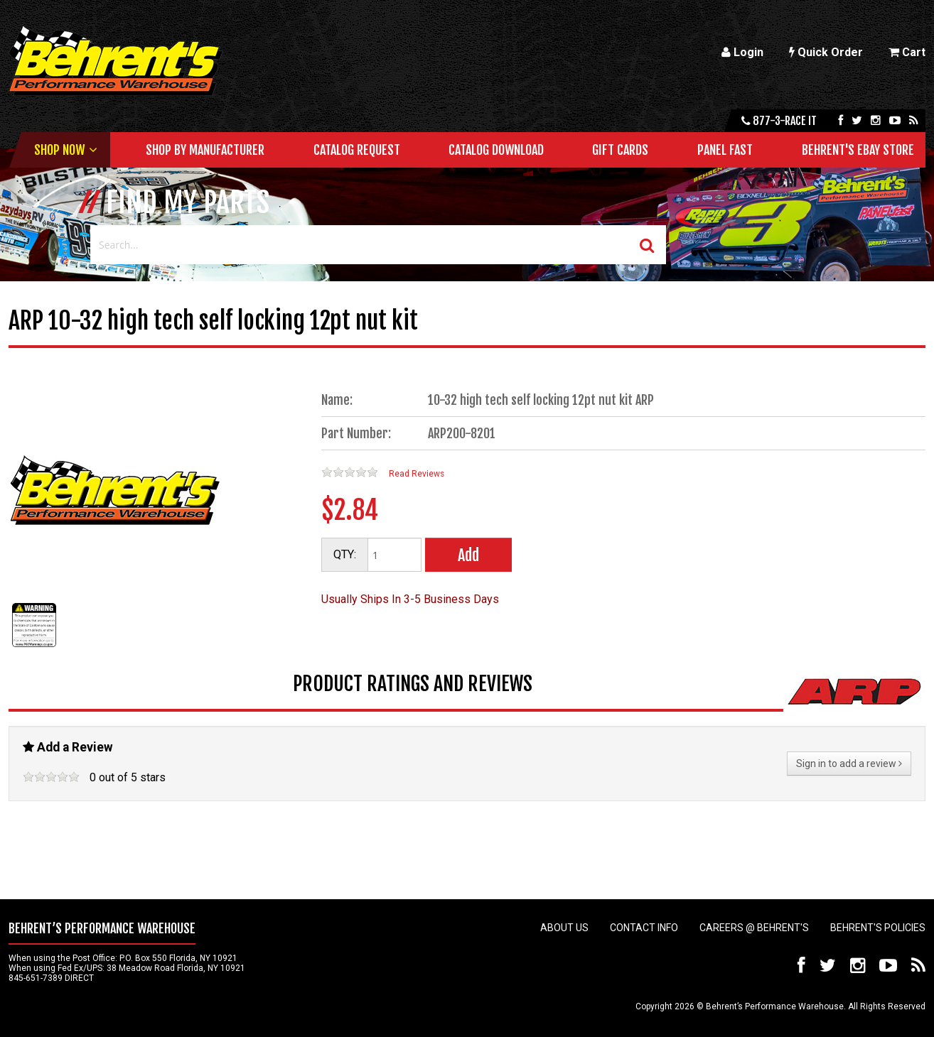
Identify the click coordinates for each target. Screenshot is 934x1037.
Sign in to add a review (849, 763)
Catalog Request (356, 150)
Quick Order (826, 52)
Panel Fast (725, 150)
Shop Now (59, 150)
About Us (564, 927)
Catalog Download (496, 150)
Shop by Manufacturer (205, 150)
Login (742, 52)
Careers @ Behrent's (754, 927)
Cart (907, 52)
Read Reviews (416, 474)
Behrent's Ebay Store (858, 150)
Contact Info (644, 927)
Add (468, 555)
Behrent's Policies (877, 927)
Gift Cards (620, 150)
